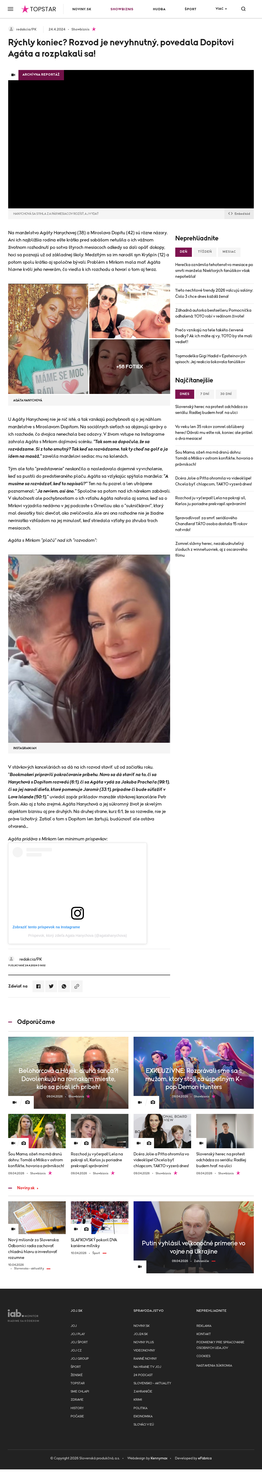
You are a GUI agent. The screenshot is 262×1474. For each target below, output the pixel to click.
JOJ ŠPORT (79, 1342)
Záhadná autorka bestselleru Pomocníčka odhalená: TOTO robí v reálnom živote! (213, 313)
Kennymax (159, 1458)
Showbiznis (122, 9)
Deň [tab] (183, 251)
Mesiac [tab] (229, 251)
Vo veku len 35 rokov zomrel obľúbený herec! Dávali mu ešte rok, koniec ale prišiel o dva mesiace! (214, 433)
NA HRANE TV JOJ (147, 1367)
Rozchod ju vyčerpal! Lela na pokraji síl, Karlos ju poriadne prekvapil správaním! (210, 501)
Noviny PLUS (144, 1342)
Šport (190, 9)
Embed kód (239, 213)
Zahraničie (143, 1391)
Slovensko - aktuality (152, 1383)
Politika (140, 1408)
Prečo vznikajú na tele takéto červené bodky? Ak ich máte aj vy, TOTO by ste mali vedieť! (213, 336)
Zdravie (77, 1399)
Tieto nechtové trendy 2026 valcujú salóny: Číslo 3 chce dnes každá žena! (214, 293)
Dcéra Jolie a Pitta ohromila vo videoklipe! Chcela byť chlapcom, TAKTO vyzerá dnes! (213, 481)
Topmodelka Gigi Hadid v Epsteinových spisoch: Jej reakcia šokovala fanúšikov (211, 359)
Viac (220, 9)
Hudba (159, 9)
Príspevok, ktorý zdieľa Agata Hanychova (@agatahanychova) (77, 935)
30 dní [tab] (226, 394)
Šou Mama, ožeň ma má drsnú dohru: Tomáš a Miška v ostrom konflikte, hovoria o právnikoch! (214, 458)
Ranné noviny (145, 1358)
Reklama (203, 1326)
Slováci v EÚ (144, 1424)
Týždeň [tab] (205, 251)
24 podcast (143, 1375)
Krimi (138, 1399)
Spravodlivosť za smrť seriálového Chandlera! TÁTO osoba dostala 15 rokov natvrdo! (211, 524)
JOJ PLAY (78, 1334)
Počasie (77, 1416)
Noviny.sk (81, 9)
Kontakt (203, 1334)
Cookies (203, 1356)
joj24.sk (141, 1334)
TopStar (78, 1383)
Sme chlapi (80, 1391)
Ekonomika (143, 1416)
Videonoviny (144, 1350)
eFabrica (205, 1458)
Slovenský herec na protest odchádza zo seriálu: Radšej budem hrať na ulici (211, 410)
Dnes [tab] (185, 394)
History (77, 1408)
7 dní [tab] (205, 394)
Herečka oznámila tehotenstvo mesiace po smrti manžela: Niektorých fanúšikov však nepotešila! (214, 271)
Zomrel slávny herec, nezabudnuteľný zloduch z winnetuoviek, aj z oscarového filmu (211, 549)
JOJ (74, 1326)
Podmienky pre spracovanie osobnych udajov (220, 1345)
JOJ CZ (76, 1350)
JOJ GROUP (80, 1358)
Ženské (77, 1375)
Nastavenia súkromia (214, 1365)
